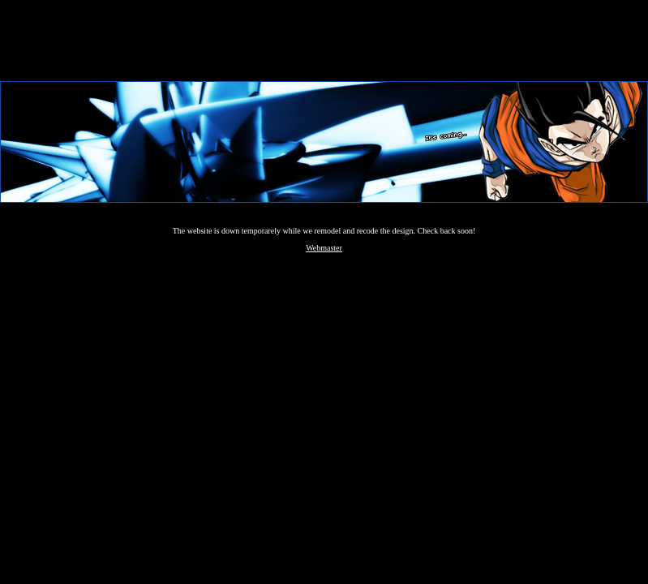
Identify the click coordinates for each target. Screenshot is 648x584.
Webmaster (324, 247)
